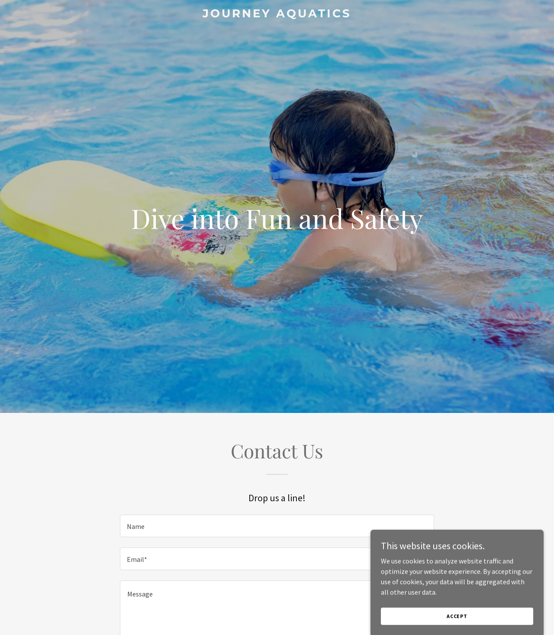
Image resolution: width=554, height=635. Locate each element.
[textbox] (277, 526)
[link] (277, 14)
